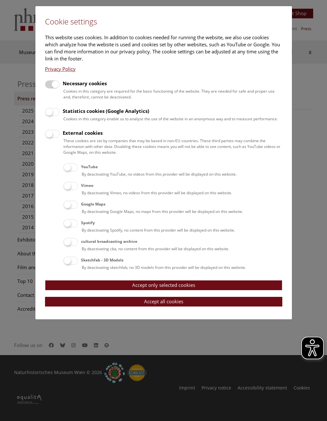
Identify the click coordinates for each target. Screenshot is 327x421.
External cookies (83, 133)
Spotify (88, 222)
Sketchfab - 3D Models (102, 260)
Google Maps (93, 204)
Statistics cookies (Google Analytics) (106, 111)
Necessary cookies (85, 83)
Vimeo (87, 185)
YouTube (89, 166)
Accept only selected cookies (163, 285)
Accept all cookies (163, 301)
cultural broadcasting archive (109, 241)
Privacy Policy (60, 69)
